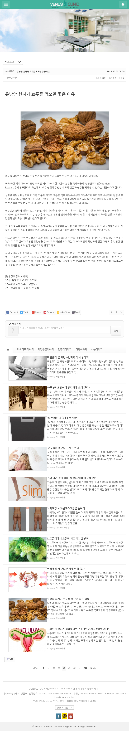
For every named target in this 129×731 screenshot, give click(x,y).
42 (74, 668)
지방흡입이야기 (46, 349)
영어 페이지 (78, 689)
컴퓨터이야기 (64, 349)
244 (85, 668)
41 (69, 668)
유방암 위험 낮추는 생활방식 (23, 284)
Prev (36, 668)
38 (54, 668)
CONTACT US (36, 689)
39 (59, 668)
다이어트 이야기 (25, 349)
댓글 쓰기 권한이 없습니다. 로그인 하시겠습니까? (42, 328)
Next (93, 668)
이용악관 (65, 689)
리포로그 (9, 62)
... (48, 668)
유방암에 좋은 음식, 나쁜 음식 (23, 288)
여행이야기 (81, 349)
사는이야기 (97, 349)
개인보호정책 (52, 689)
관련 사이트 (62, 707)
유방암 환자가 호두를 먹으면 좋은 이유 (33, 71)
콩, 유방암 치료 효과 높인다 (22, 280)
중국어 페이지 (93, 689)
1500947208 (11, 78)
